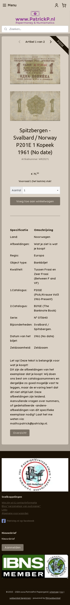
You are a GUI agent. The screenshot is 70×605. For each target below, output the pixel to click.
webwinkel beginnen (20, 598)
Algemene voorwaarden (15, 513)
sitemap (54, 592)
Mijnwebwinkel (53, 598)
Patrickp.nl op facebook (18, 521)
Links (4, 509)
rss (61, 592)
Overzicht (20, 433)
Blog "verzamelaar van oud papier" (21, 506)
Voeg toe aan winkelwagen (35, 201)
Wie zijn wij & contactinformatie (19, 502)
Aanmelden (13, 547)
